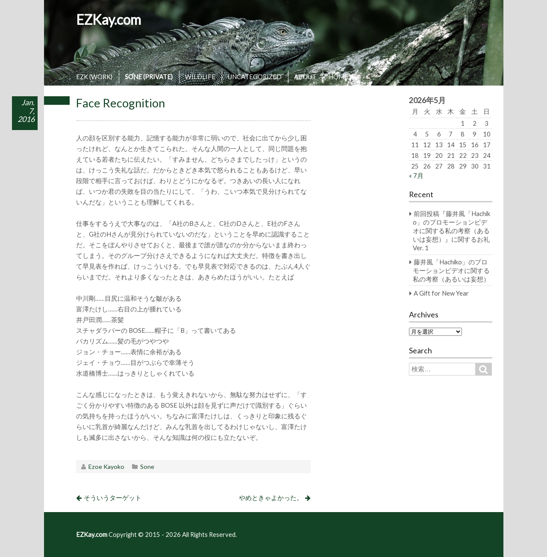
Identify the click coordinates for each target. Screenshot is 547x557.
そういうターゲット (112, 497)
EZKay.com (108, 19)
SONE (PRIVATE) (149, 76)
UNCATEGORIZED (255, 76)
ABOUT (305, 76)
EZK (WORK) (94, 76)
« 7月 (416, 175)
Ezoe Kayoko (106, 466)
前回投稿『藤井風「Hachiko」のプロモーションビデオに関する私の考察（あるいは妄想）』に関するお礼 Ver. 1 (451, 231)
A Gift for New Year (441, 293)
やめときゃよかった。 (271, 497)
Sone (147, 466)
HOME (338, 76)
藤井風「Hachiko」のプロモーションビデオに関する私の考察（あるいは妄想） (451, 270)
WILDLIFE (200, 76)
